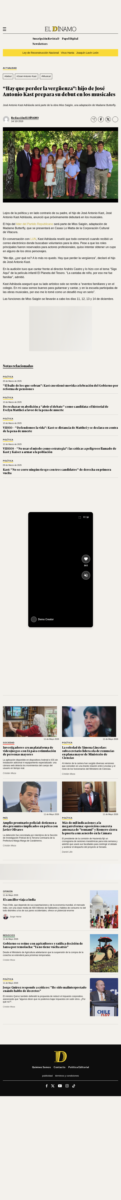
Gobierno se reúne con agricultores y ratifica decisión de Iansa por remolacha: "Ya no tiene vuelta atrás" (43, 945)
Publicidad (47, 1075)
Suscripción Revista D (46, 38)
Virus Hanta (67, 52)
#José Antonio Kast (26, 76)
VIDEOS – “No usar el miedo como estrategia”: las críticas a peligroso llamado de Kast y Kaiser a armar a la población (59, 450)
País (5, 818)
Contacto (59, 1067)
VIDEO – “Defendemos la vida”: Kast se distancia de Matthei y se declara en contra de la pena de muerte (60, 429)
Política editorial (78, 1067)
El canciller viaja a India (19, 899)
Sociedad (8, 743)
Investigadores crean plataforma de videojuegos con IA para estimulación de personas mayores (29, 750)
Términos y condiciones (67, 1075)
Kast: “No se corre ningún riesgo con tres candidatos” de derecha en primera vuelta (57, 471)
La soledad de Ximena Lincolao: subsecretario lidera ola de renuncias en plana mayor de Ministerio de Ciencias (88, 752)
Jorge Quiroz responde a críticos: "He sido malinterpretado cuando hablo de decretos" (44, 989)
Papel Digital (70, 38)
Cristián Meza (9, 773)
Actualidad (10, 68)
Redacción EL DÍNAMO (25, 118)
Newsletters (40, 44)
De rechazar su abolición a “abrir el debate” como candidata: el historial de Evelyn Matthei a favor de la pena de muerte (55, 408)
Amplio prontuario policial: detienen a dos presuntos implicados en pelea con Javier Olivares (30, 826)
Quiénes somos (41, 1067)
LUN (33, 238)
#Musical (46, 76)
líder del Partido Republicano (34, 224)
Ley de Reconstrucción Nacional (40, 52)
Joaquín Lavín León (87, 52)
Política (8, 377)
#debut (8, 76)
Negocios (9, 935)
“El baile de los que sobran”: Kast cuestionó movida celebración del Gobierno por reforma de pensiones (60, 387)
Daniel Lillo (67, 852)
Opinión (8, 891)
